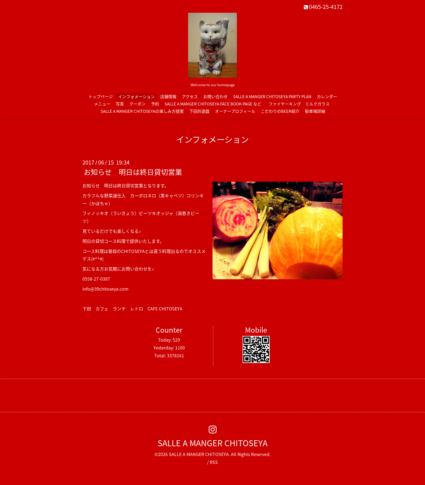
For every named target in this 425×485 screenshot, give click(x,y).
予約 (155, 104)
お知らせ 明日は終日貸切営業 (133, 172)
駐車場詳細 (315, 111)
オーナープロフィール (235, 111)
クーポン (137, 104)
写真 (120, 104)
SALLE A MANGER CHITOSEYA (212, 443)
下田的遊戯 (199, 111)
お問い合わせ (215, 96)
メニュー (102, 104)
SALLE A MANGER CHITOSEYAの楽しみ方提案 (142, 111)
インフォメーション (136, 96)
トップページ (100, 96)
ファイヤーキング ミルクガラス (301, 104)
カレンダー (327, 96)
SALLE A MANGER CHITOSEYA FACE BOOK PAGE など (213, 104)
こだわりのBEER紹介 (280, 111)
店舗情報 (168, 96)
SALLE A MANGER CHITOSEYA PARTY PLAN (272, 96)
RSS (214, 462)
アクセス (190, 96)
